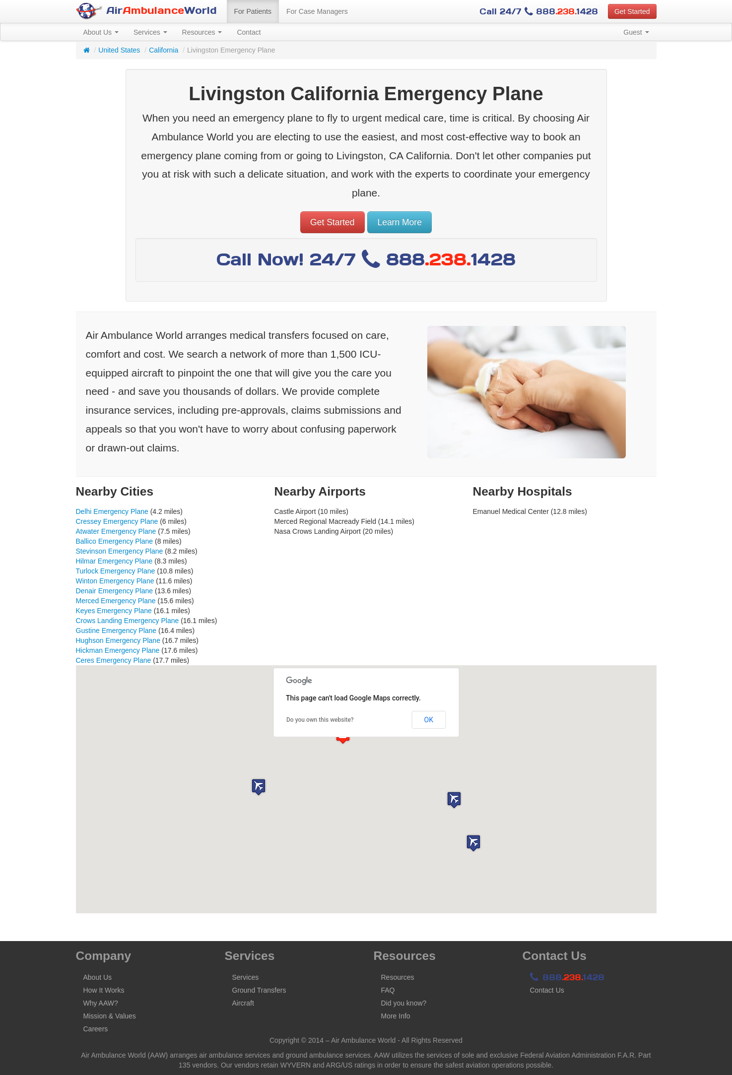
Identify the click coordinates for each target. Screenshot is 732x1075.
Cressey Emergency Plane (117, 521)
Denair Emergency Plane (114, 591)
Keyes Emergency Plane (114, 611)
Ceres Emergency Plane (113, 660)
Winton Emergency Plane (115, 581)
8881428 (567, 977)
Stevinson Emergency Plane (119, 551)
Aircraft (243, 1003)
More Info (395, 1016)
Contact (249, 32)
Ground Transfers (259, 990)
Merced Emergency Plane (116, 601)
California (163, 50)
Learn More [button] (399, 222)
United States (119, 50)
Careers (95, 1029)
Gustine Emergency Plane (116, 630)
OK (428, 720)
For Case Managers (317, 11)
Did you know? (404, 1003)
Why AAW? (100, 1003)
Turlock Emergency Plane (115, 571)
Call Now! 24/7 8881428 (366, 259)
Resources (202, 32)
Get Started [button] (632, 11)
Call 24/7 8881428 (538, 11)
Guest (636, 32)
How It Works (104, 990)
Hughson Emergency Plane (118, 640)
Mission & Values (109, 1016)
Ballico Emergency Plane (114, 541)
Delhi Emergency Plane (112, 511)
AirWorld (146, 11)
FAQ (388, 990)
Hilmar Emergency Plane (114, 561)
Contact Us (547, 990)
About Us (101, 32)
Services (150, 32)
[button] (454, 800)
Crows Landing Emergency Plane (127, 621)
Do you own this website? (320, 719)
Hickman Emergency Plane (118, 650)
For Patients (252, 11)
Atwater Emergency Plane (116, 531)
